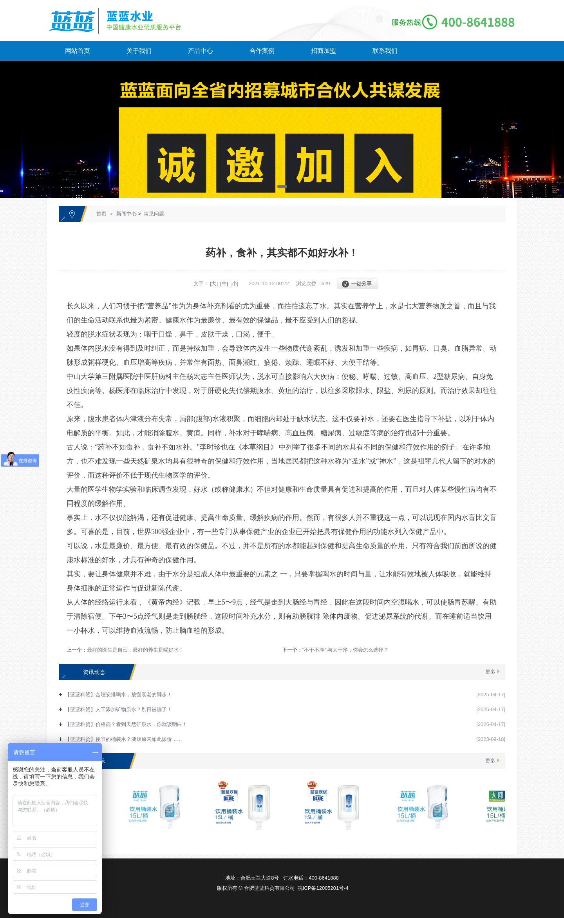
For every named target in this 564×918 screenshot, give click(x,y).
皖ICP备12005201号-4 (323, 888)
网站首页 (77, 50)
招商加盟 (323, 50)
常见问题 (154, 214)
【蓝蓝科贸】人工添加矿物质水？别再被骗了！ (118, 709)
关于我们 (139, 50)
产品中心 (200, 50)
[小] (234, 283)
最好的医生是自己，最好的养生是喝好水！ (135, 650)
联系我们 (385, 50)
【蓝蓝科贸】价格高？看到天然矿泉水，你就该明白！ (126, 724)
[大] (214, 283)
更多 (490, 672)
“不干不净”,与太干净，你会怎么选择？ (345, 650)
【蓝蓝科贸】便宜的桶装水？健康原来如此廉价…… (123, 739)
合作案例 (262, 50)
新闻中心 (126, 214)
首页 (101, 214)
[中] (224, 283)
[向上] (528, 789)
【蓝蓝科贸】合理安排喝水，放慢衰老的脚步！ (118, 694)
